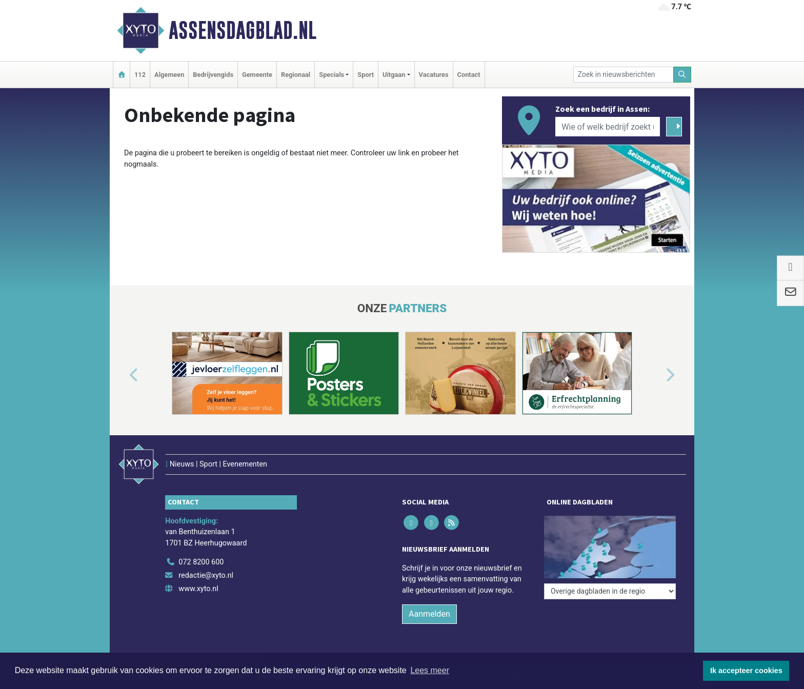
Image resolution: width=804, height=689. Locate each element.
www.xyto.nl (198, 588)
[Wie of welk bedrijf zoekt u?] (607, 126)
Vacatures (434, 74)
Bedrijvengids (213, 74)
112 (140, 74)
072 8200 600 (201, 562)
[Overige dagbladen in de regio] (610, 591)
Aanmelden (429, 614)
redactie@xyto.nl (205, 575)
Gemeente (257, 74)
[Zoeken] (682, 75)
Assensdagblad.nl (242, 30)
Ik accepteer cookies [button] (746, 670)
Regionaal (295, 74)
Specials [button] (331, 74)
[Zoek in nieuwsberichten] (623, 75)
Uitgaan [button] (394, 74)
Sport (365, 74)
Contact (468, 74)
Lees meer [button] (429, 670)
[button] (122, 375)
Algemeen (169, 74)
